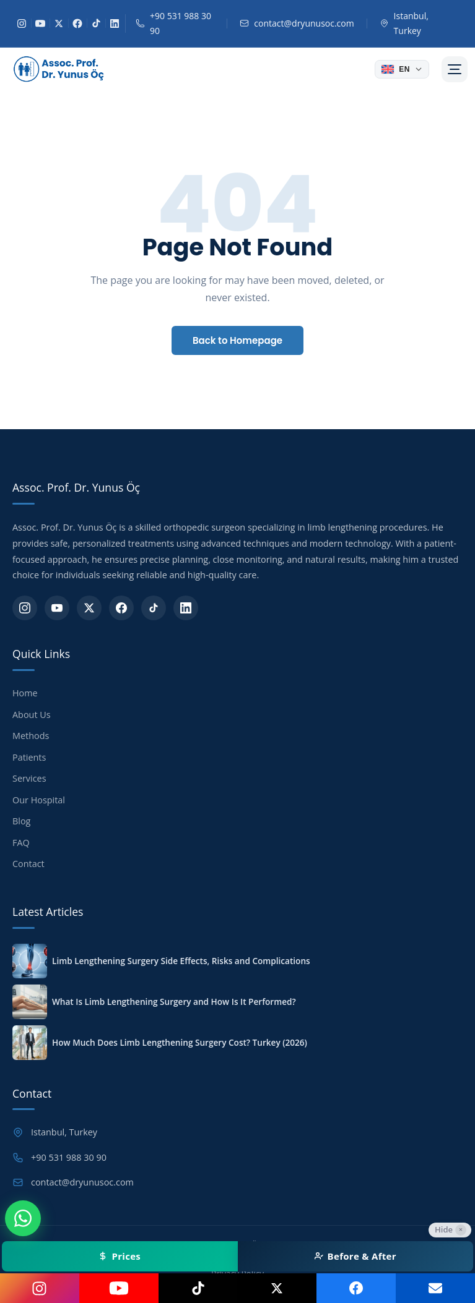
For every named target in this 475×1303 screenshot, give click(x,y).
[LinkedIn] (114, 23)
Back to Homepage (237, 340)
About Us (31, 714)
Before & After (355, 1256)
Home (25, 693)
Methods (30, 735)
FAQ (21, 842)
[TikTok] (96, 23)
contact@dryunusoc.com (304, 23)
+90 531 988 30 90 (180, 23)
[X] (59, 23)
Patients (29, 757)
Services (29, 778)
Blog (21, 821)
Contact (28, 863)
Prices (119, 1256)
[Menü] (455, 69)
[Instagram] (21, 23)
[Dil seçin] (402, 69)
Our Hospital (38, 800)
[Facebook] (77, 23)
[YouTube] (40, 23)
